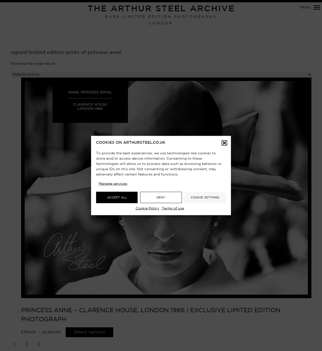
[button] (224, 143)
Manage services (113, 183)
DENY (160, 197)
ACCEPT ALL (117, 197)
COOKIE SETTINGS (205, 197)
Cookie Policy (147, 208)
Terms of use (173, 208)
